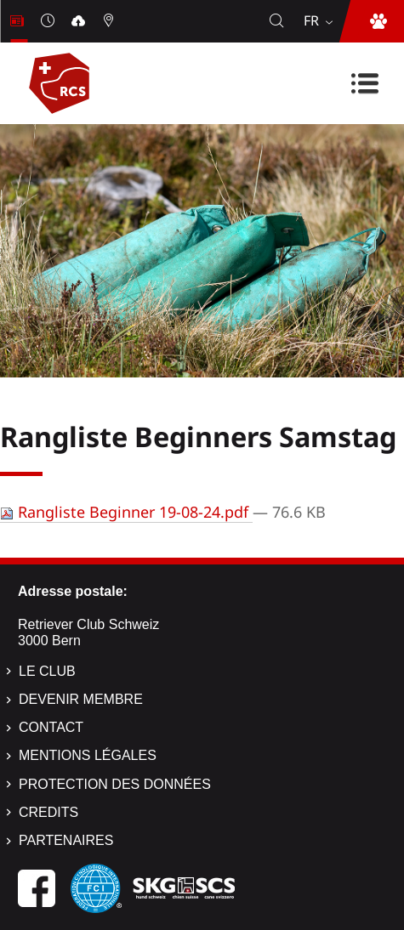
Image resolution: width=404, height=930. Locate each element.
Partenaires (66, 840)
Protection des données (115, 784)
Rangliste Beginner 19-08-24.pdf (126, 512)
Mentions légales (87, 755)
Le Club (47, 671)
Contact (51, 727)
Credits (48, 812)
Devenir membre (81, 699)
